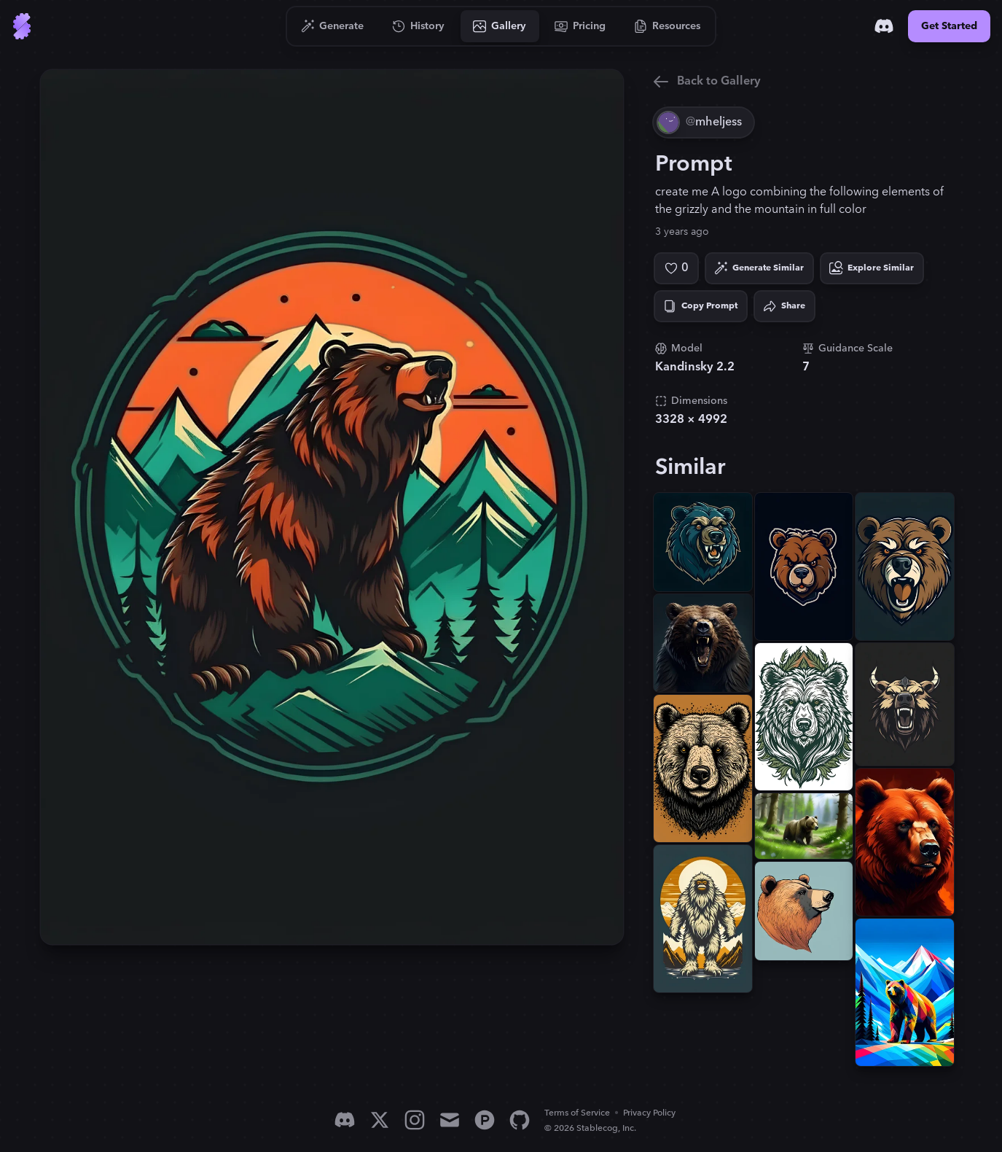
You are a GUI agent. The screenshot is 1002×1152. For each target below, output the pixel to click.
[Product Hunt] (484, 1119)
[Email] (449, 1119)
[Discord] (884, 26)
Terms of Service (577, 1113)
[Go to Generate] (332, 26)
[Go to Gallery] (500, 26)
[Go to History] (418, 26)
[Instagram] (414, 1119)
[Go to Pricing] (580, 26)
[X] (379, 1119)
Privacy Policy (649, 1113)
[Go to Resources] (667, 26)
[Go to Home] (22, 26)
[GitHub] (519, 1119)
